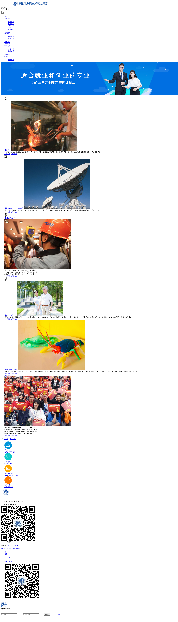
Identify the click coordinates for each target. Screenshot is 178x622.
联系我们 (11, 29)
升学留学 (7, 44)
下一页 (13, 439)
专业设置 (7, 42)
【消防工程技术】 (10, 218)
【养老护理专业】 (10, 315)
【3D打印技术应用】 (11, 369)
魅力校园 (11, 24)
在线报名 (7, 54)
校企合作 (7, 46)
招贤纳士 (7, 56)
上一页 (6, 439)
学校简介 (7, 18)
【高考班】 (8, 375)
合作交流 (11, 49)
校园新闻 (7, 33)
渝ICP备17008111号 (13, 545)
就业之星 (11, 51)
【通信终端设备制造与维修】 (14, 208)
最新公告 (11, 38)
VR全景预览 (12, 26)
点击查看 (7, 154)
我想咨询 (14, 154)
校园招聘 (11, 60)
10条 (2, 439)
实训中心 (11, 27)
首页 (5, 16)
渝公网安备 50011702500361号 (10, 548)
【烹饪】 (7, 150)
